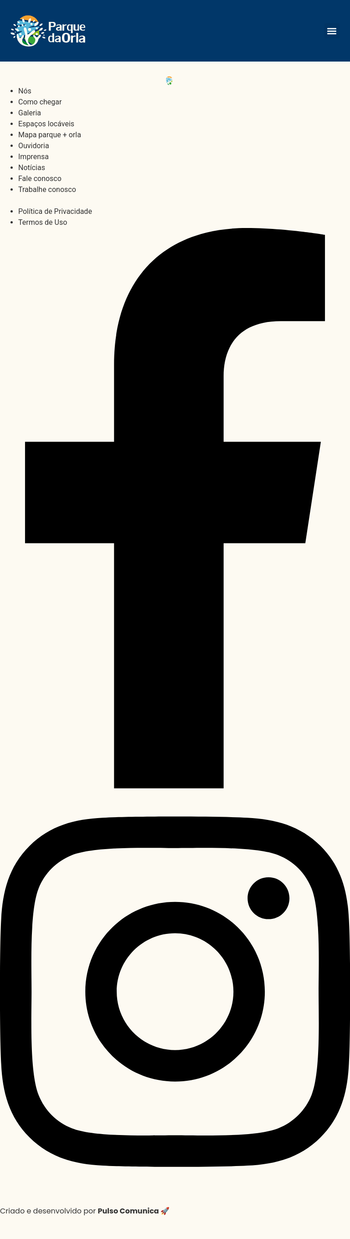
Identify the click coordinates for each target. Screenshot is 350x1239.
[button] (332, 30)
